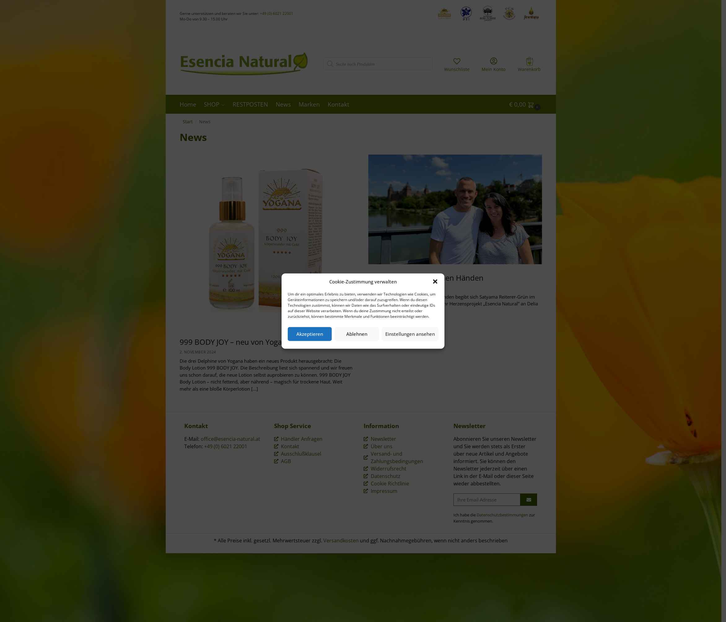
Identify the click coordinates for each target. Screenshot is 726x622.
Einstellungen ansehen (410, 334)
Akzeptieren (309, 334)
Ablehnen (356, 334)
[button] (435, 281)
